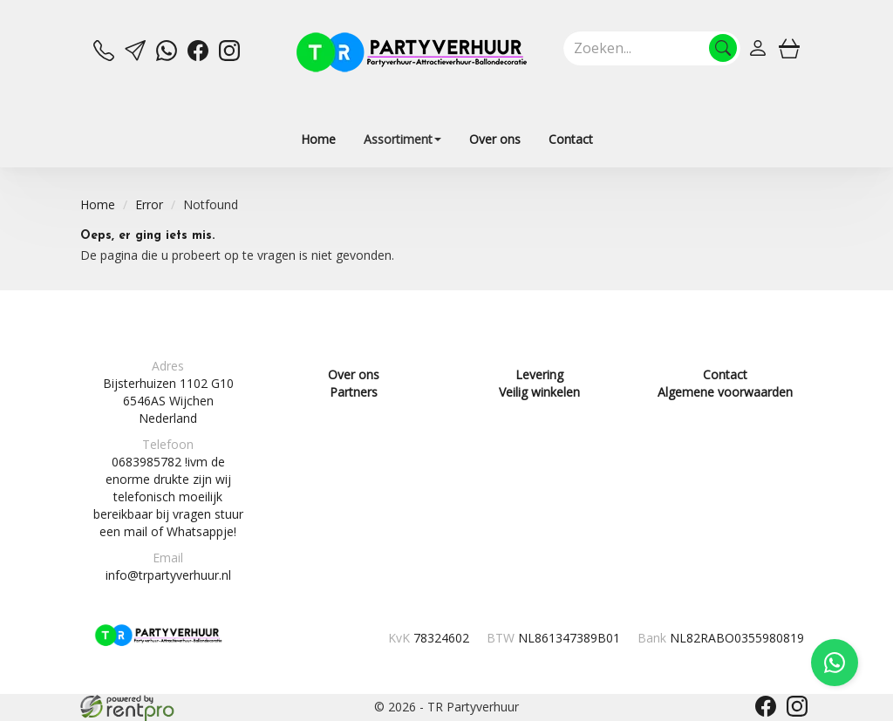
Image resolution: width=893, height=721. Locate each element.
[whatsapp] (166, 56)
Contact (571, 139)
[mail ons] (135, 56)
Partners (354, 392)
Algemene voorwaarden (725, 392)
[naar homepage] (411, 52)
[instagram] (229, 56)
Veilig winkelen (539, 392)
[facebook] (197, 56)
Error (149, 204)
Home (318, 139)
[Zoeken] (723, 48)
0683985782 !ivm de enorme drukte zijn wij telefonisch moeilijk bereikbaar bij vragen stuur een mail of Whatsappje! (168, 496)
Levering (539, 374)
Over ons (495, 139)
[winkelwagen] (789, 47)
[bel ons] (103, 56)
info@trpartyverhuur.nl (168, 575)
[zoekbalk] (651, 48)
